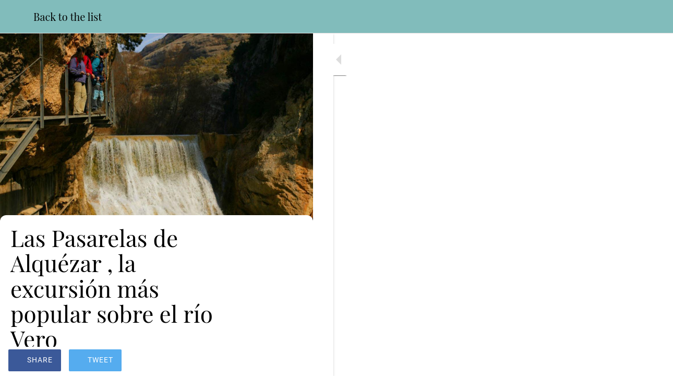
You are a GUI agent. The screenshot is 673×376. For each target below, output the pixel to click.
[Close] (16, 16)
